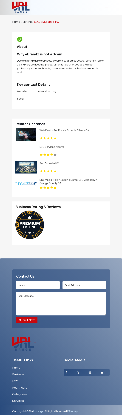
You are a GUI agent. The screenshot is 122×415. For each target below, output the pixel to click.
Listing (27, 22)
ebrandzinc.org (47, 91)
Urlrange (38, 411)
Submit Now (27, 320)
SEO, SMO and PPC (46, 22)
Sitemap (73, 411)
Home (16, 22)
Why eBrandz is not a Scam (39, 54)
